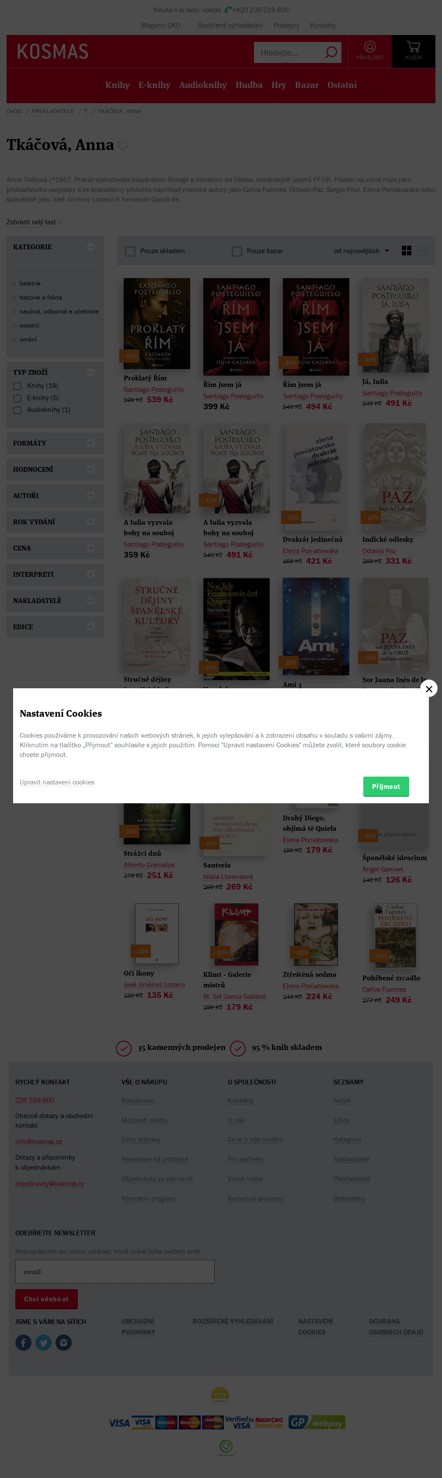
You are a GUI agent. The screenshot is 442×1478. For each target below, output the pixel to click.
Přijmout (386, 786)
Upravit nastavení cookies (57, 781)
